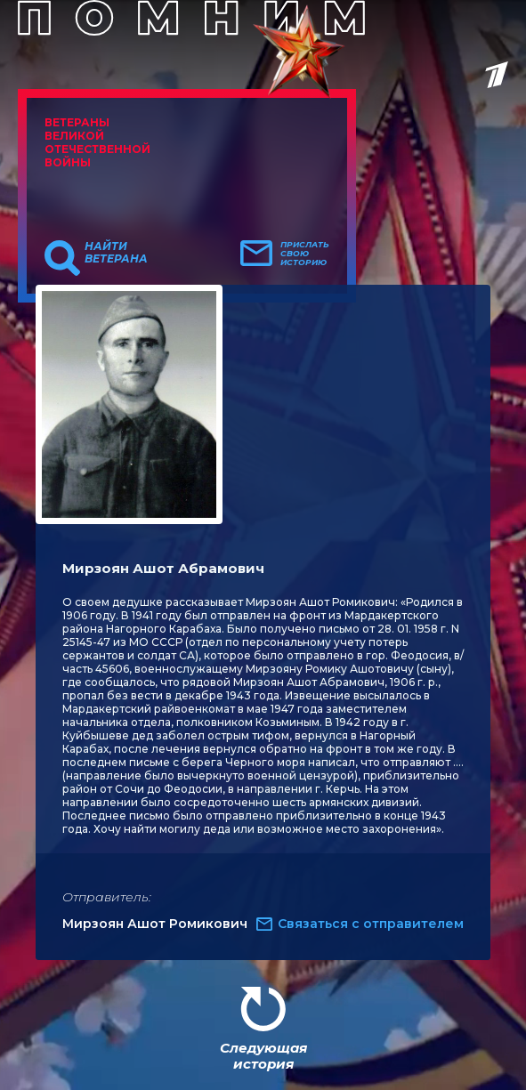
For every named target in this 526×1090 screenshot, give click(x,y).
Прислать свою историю (304, 253)
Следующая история (263, 1055)
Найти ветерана (116, 252)
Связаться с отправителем (371, 924)
